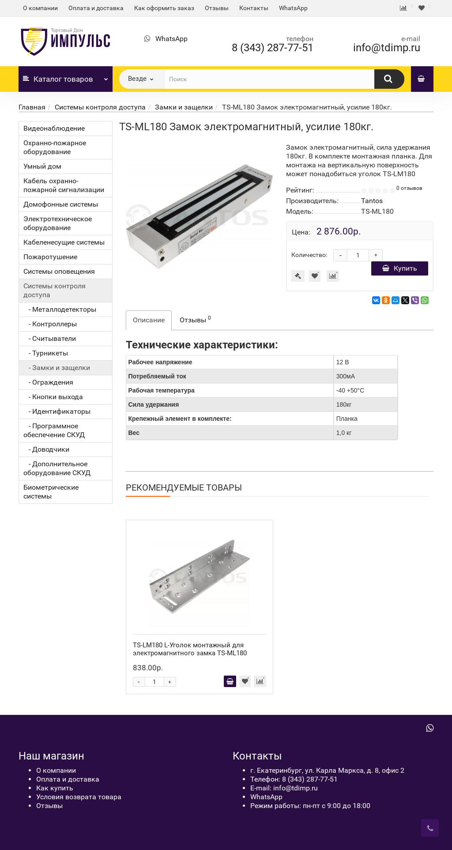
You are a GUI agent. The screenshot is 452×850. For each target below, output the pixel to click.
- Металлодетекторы (59, 309)
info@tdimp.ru (386, 48)
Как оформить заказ (164, 7)
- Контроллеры (50, 324)
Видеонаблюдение (54, 128)
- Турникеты (45, 353)
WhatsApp (293, 7)
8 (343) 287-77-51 (272, 48)
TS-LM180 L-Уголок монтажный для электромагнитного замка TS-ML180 (190, 649)
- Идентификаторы (56, 411)
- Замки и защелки (56, 367)
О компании (40, 7)
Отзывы (217, 7)
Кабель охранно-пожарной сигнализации (63, 185)
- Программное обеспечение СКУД (54, 430)
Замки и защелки (184, 107)
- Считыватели (49, 338)
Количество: (309, 254)
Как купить (54, 788)
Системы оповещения (59, 271)
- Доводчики (46, 449)
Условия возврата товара (78, 797)
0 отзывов (409, 188)
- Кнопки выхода (53, 397)
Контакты (253, 7)
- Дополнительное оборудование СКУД (56, 468)
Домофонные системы (60, 204)
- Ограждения (48, 382)
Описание (149, 320)
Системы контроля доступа (100, 107)
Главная (32, 107)
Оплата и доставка (96, 7)
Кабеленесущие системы (64, 242)
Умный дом (42, 166)
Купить (399, 268)
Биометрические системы (51, 491)
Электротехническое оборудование (57, 223)
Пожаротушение (50, 257)
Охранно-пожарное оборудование (54, 147)
